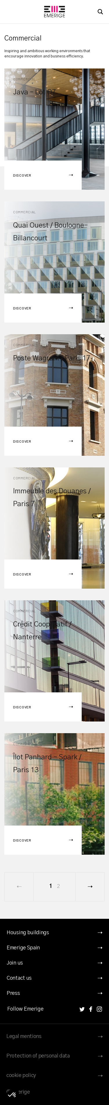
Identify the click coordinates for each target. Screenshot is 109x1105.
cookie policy (21, 1075)
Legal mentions (24, 1036)
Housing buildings (28, 932)
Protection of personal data (38, 1056)
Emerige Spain (23, 948)
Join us (15, 963)
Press (13, 993)
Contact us (19, 978)
